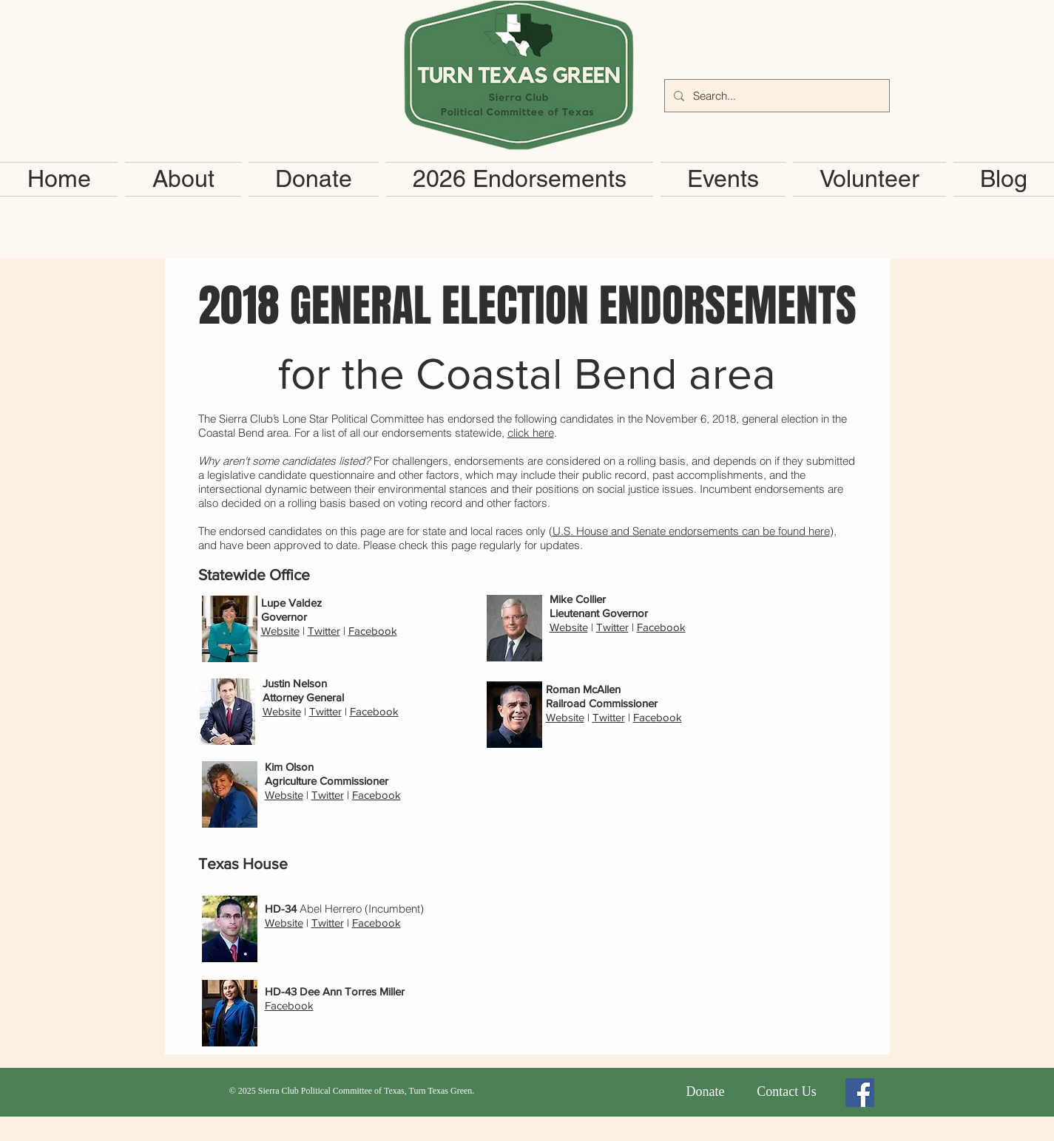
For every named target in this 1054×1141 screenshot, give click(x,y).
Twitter (324, 630)
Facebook (372, 630)
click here (530, 433)
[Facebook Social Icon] (859, 1092)
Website (280, 630)
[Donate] (705, 1092)
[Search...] (775, 96)
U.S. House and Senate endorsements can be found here (691, 531)
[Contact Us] (787, 1092)
